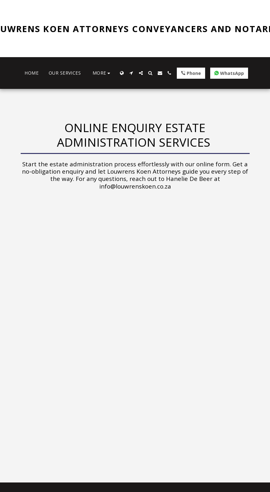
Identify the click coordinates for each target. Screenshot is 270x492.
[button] (131, 73)
